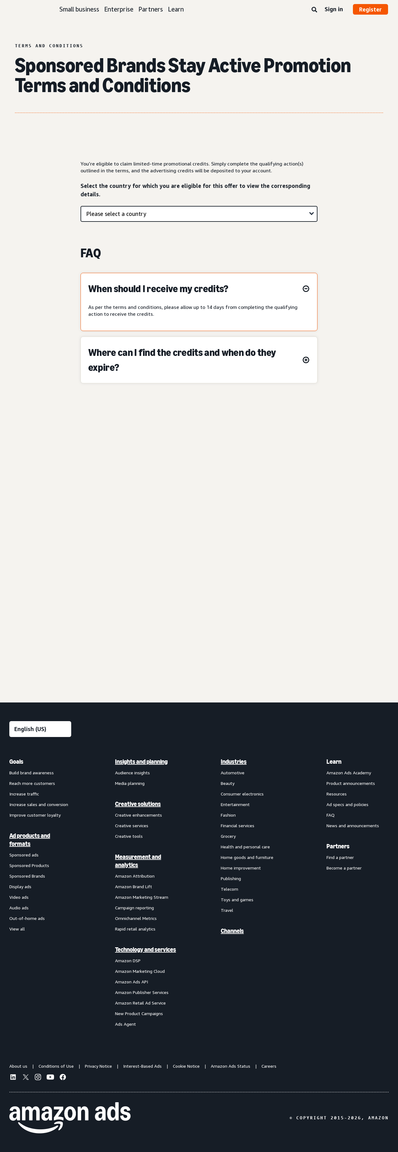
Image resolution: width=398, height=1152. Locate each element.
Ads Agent (125, 1024)
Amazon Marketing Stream (141, 897)
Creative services (131, 825)
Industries (234, 761)
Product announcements (350, 783)
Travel (227, 910)
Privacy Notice (98, 1066)
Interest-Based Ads (142, 1066)
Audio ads (19, 907)
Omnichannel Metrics (136, 918)
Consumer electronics (242, 793)
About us (18, 1066)
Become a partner (344, 867)
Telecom (229, 889)
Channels (232, 931)
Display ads (20, 886)
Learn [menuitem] (333, 761)
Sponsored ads (24, 854)
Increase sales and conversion (38, 804)
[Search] (314, 10)
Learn (176, 9)
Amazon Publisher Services (142, 992)
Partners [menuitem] (337, 846)
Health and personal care (245, 846)
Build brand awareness (31, 772)
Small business (79, 9)
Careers (268, 1066)
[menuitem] (40, 892)
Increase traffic (24, 793)
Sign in (334, 9)
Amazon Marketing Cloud (140, 971)
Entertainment (235, 804)
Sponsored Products (29, 865)
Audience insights (132, 772)
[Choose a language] (40, 729)
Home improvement (241, 867)
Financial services (237, 825)
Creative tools (129, 836)
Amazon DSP (128, 960)
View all (17, 928)
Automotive (232, 772)
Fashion (228, 815)
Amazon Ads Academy (348, 772)
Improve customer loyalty (35, 815)
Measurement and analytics (138, 861)
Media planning (130, 783)
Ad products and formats (29, 839)
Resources (336, 793)
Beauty (227, 783)
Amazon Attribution (135, 876)
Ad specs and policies (347, 804)
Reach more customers (32, 783)
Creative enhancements (138, 815)
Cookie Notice (186, 1066)
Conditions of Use (56, 1066)
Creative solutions (138, 804)
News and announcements (352, 825)
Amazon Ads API (131, 981)
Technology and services (145, 949)
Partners (150, 9)
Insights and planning (141, 761)
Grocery (228, 836)
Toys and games (237, 899)
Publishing (231, 878)
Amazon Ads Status (230, 1066)
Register (370, 9)
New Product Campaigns (139, 1013)
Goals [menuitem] (16, 761)
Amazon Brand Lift (133, 886)
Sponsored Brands (27, 876)
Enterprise (118, 9)
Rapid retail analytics (135, 928)
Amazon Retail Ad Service (140, 1002)
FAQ (330, 815)
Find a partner (340, 857)
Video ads (19, 897)
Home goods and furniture (247, 857)
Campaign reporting (134, 907)
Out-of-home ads (27, 918)
